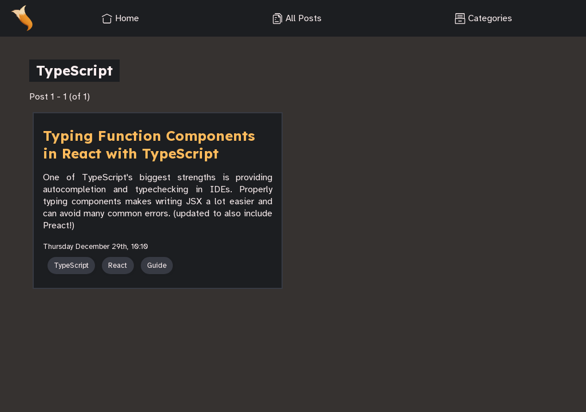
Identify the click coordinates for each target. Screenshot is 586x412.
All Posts (297, 18)
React (117, 265)
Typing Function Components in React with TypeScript (149, 144)
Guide (157, 265)
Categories (483, 18)
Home (120, 18)
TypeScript (71, 265)
